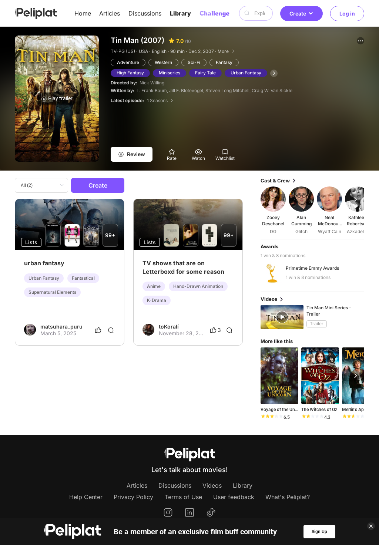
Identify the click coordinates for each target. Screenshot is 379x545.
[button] (360, 40)
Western (163, 62)
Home (82, 13)
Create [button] (301, 13)
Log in (347, 13)
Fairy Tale (205, 72)
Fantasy (224, 62)
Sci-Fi (194, 62)
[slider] (272, 417)
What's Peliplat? (287, 497)
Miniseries (169, 72)
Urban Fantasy (246, 72)
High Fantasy (130, 72)
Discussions (144, 13)
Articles (109, 13)
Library (180, 13)
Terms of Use (183, 497)
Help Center (86, 497)
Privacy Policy (133, 497)
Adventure (128, 62)
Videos (212, 485)
